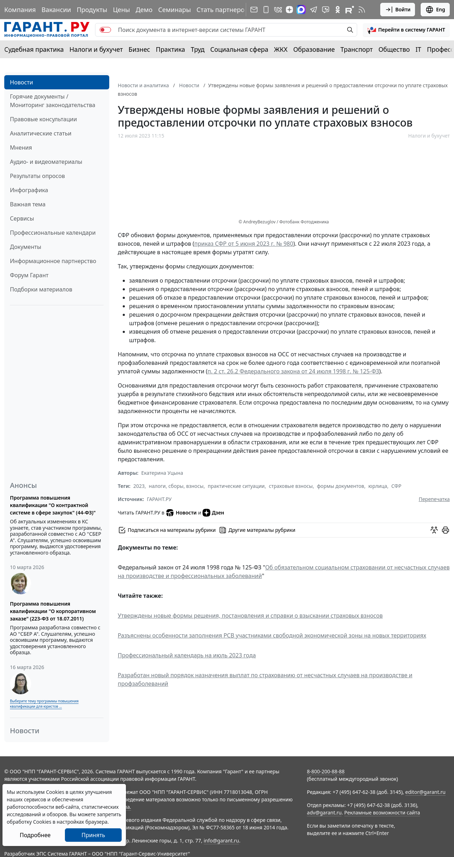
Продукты (92, 9)
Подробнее (35, 835)
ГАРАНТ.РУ (159, 499)
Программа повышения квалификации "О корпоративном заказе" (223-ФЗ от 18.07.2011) (53, 611)
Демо (144, 9)
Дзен (213, 513)
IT (418, 49)
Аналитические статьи (40, 133)
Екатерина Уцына (162, 472)
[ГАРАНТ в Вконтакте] (278, 9)
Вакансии (56, 9)
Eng (435, 9)
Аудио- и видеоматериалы (46, 162)
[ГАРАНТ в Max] (301, 9)
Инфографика (29, 190)
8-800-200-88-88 (325, 771)
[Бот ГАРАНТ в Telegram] (325, 9)
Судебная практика (34, 49)
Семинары (174, 9)
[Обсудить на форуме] (434, 530)
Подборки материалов (41, 289)
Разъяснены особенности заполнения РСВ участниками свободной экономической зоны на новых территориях (272, 635)
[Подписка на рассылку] (254, 9)
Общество (394, 49)
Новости (21, 82)
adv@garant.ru (324, 812)
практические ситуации (236, 486)
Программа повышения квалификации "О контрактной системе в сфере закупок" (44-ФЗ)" (53, 505)
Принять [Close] (93, 835)
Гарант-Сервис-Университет (154, 853)
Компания (20, 9)
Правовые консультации (43, 119)
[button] (406, 30)
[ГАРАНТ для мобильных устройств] (266, 9)
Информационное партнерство (53, 261)
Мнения (21, 147)
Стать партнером (222, 9)
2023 (139, 486)
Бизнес (139, 49)
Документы (25, 247)
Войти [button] (398, 9)
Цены (121, 9)
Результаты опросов (37, 176)
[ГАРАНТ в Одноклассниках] (337, 9)
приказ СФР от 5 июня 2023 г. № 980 (243, 243)
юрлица (377, 486)
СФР (396, 486)
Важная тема (28, 204)
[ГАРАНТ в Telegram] (313, 9)
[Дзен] (289, 9)
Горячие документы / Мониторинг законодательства (52, 101)
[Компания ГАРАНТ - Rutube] (349, 9)
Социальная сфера (239, 49)
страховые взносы (291, 486)
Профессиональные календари (53, 232)
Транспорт (356, 49)
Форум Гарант (29, 275)
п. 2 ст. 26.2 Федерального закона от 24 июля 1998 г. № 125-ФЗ (293, 371)
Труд (198, 49)
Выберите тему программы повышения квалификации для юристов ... (44, 704)
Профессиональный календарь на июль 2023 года (187, 655)
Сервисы (22, 218)
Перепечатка (434, 499)
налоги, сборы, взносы (176, 486)
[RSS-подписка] (362, 9)
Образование (314, 49)
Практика (170, 49)
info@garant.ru (221, 840)
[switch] (105, 30)
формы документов (340, 486)
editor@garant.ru (425, 792)
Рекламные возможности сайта (382, 812)
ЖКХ (281, 49)
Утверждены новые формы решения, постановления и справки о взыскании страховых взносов (250, 615)
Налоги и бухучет (96, 49)
